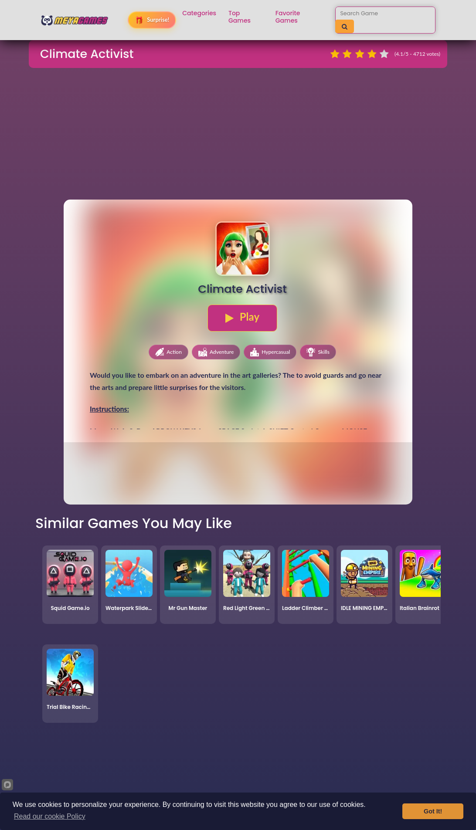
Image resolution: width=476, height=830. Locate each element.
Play (242, 316)
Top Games (239, 17)
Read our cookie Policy (49, 816)
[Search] (344, 26)
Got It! (433, 811)
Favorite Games (287, 17)
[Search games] (377, 13)
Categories (199, 13)
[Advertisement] (238, 137)
